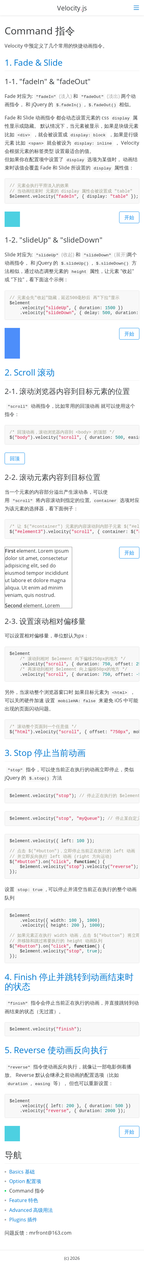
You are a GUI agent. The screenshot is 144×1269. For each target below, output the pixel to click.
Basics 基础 (22, 1171)
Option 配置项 (25, 1181)
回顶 (15, 458)
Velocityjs (72, 7)
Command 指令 (27, 1190)
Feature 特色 (23, 1200)
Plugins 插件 (23, 1219)
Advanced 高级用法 (31, 1210)
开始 (129, 217)
